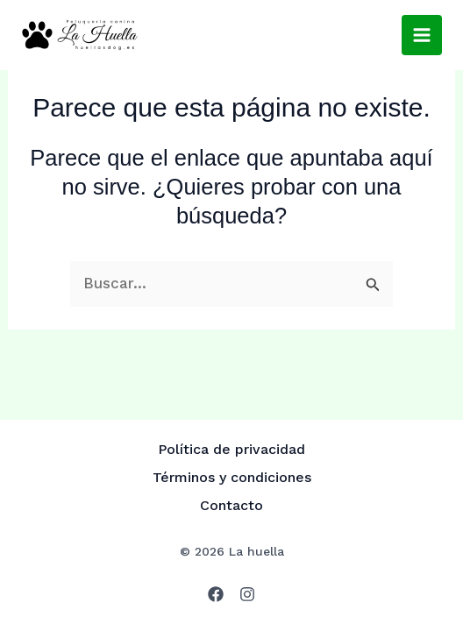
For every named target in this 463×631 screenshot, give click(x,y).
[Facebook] (216, 594)
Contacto (231, 505)
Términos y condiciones (232, 477)
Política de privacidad (231, 449)
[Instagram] (247, 594)
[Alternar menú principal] (422, 35)
